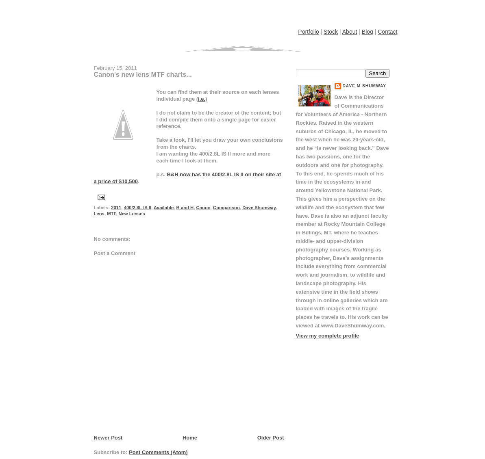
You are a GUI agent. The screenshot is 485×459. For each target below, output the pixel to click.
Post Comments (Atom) (158, 452)
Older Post (270, 438)
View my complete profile (327, 336)
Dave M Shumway (365, 86)
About (349, 31)
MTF (111, 213)
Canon (203, 207)
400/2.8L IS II (138, 207)
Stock (331, 31)
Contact (387, 31)
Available (164, 207)
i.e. (201, 99)
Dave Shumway (259, 207)
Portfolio (308, 31)
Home (190, 438)
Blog (367, 31)
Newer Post (108, 438)
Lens (99, 213)
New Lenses (131, 213)
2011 (116, 207)
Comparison (226, 207)
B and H (185, 207)
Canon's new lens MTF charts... (143, 74)
